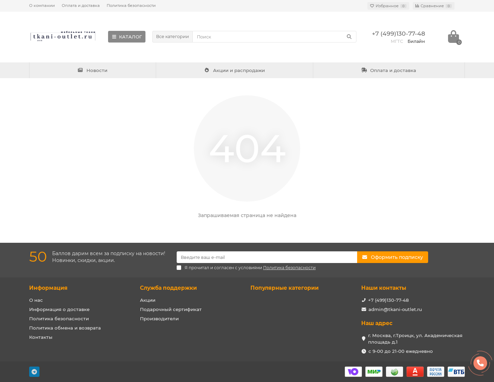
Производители (159, 318)
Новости (93, 70)
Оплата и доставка (81, 5)
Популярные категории (284, 288)
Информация (48, 288)
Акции (147, 300)
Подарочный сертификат (171, 309)
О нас (36, 300)
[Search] (274, 37)
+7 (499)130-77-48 (388, 300)
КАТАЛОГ (126, 36)
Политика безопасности (131, 5)
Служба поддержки (168, 288)
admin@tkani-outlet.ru (395, 309)
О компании (42, 5)
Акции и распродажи (234, 70)
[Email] (267, 257)
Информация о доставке (59, 309)
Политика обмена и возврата (65, 328)
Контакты (40, 337)
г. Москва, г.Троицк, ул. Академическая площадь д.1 (415, 339)
